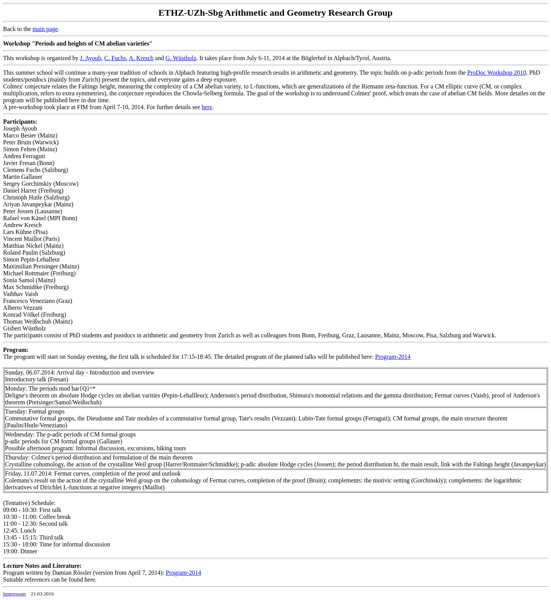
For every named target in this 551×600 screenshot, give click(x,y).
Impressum (14, 594)
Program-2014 (392, 356)
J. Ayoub (90, 58)
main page (45, 29)
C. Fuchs (115, 58)
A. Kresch (141, 58)
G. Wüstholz (180, 58)
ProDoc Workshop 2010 (496, 72)
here (207, 107)
